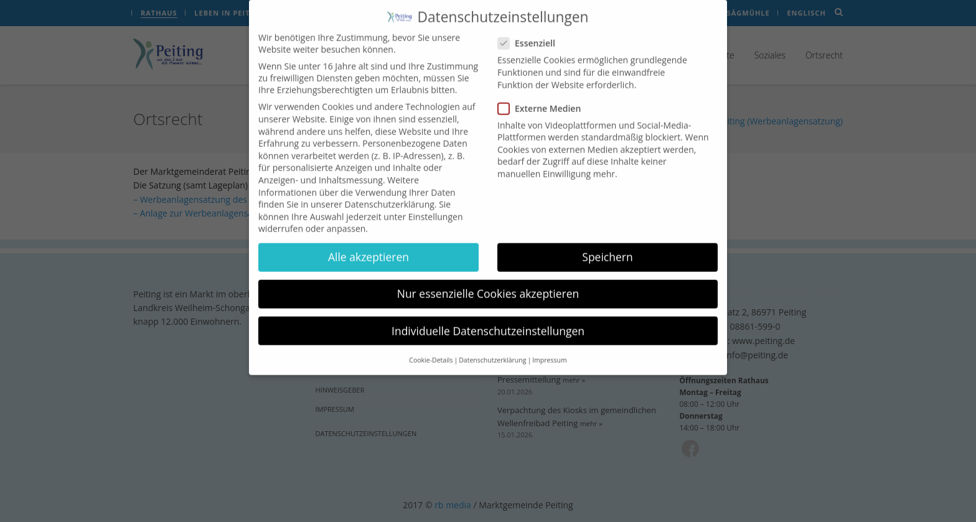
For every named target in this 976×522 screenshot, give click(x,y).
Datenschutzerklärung (389, 195)
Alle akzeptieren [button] (368, 248)
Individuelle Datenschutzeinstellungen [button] (488, 321)
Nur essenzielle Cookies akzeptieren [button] (488, 284)
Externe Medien (543, 99)
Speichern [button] (607, 248)
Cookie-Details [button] (431, 351)
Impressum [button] (549, 351)
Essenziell (530, 34)
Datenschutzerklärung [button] (492, 351)
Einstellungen (435, 207)
